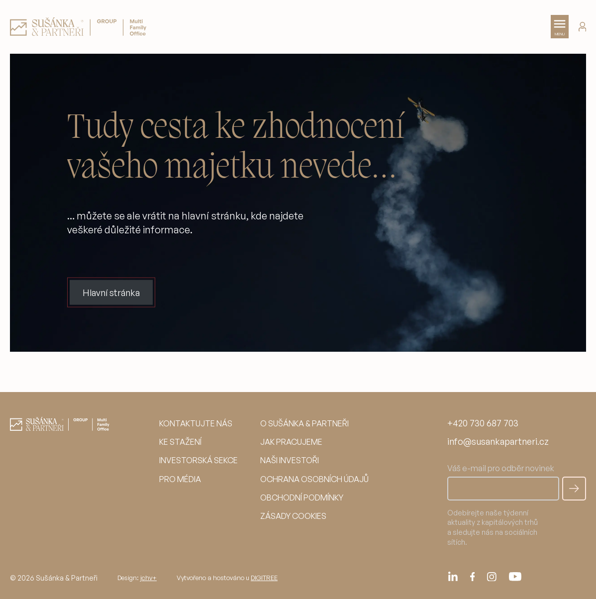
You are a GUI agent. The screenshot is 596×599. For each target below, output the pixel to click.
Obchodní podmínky (301, 497)
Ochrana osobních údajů (314, 479)
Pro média (180, 479)
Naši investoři (289, 460)
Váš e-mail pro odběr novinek (503, 481)
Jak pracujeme (291, 442)
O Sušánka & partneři (304, 423)
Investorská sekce (198, 460)
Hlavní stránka (111, 292)
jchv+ (148, 578)
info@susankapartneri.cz (498, 441)
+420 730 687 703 (482, 422)
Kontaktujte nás (195, 423)
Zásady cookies (293, 516)
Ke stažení (180, 442)
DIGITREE (264, 578)
